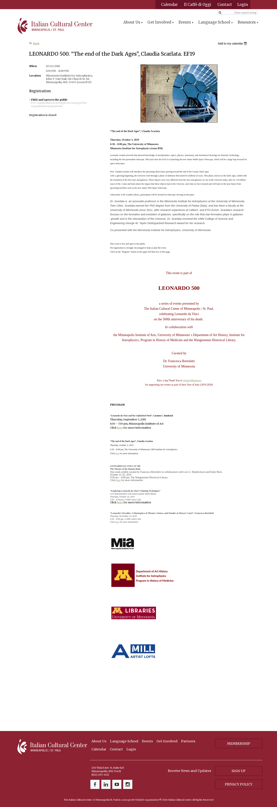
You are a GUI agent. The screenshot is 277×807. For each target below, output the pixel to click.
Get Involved (167, 741)
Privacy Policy (238, 784)
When (33, 66)
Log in (242, 4)
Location (35, 75)
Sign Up (238, 771)
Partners (188, 741)
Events (147, 741)
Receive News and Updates (189, 771)
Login (131, 749)
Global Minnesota (192, 380)
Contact (224, 4)
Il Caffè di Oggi (197, 4)
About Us (98, 741)
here (120, 427)
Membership (238, 743)
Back (36, 43)
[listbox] (233, 43)
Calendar (169, 4)
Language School (124, 741)
